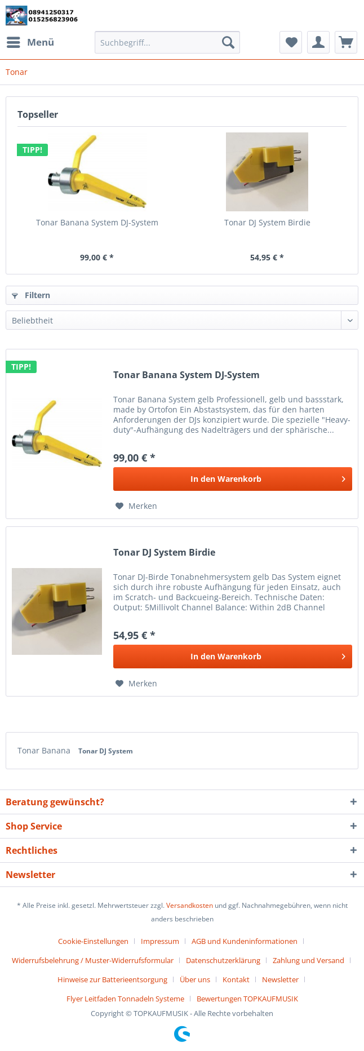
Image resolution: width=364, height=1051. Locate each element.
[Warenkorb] (346, 42)
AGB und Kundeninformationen (245, 941)
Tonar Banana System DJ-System (97, 222)
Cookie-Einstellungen (93, 941)
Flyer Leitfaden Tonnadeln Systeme (125, 999)
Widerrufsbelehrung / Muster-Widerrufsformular (93, 960)
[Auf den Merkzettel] (136, 506)
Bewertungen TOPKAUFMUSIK (247, 999)
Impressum (160, 941)
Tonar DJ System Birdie (267, 222)
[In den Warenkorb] (232, 479)
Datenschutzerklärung (223, 960)
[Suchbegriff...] (167, 42)
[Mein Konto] (318, 42)
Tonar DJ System (105, 751)
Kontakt (236, 979)
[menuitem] (30, 42)
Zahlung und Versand (308, 960)
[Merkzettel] (290, 42)
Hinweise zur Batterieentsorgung (112, 979)
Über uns (195, 979)
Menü (30, 40)
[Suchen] (228, 42)
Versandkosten (189, 905)
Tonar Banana (45, 750)
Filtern (31, 295)
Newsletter (280, 979)
